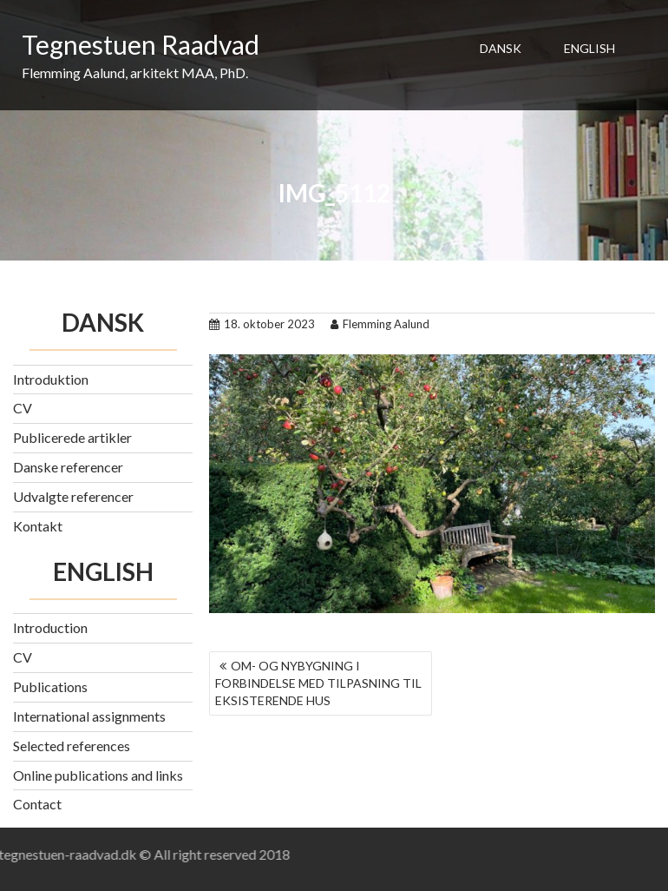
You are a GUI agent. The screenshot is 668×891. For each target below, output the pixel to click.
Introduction (50, 627)
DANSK (500, 48)
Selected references (71, 745)
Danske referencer (68, 467)
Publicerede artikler (72, 437)
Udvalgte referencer (73, 496)
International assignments (89, 716)
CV (22, 407)
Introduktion (50, 379)
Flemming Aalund (380, 324)
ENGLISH (589, 48)
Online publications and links (98, 775)
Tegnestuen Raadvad (140, 44)
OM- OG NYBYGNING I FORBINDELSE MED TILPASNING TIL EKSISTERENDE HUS (318, 683)
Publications (50, 686)
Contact (37, 803)
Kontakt (37, 526)
